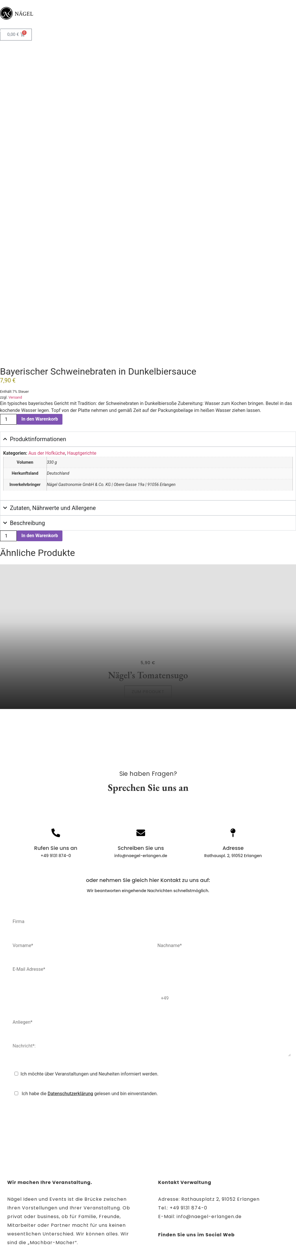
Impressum (95, 1220)
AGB (209, 1220)
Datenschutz (133, 1220)
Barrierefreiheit (176, 1220)
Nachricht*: (148, 973)
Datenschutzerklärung (70, 1019)
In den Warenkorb (39, 345)
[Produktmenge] (8, 345)
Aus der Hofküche (46, 379)
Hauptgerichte (81, 379)
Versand (15, 323)
